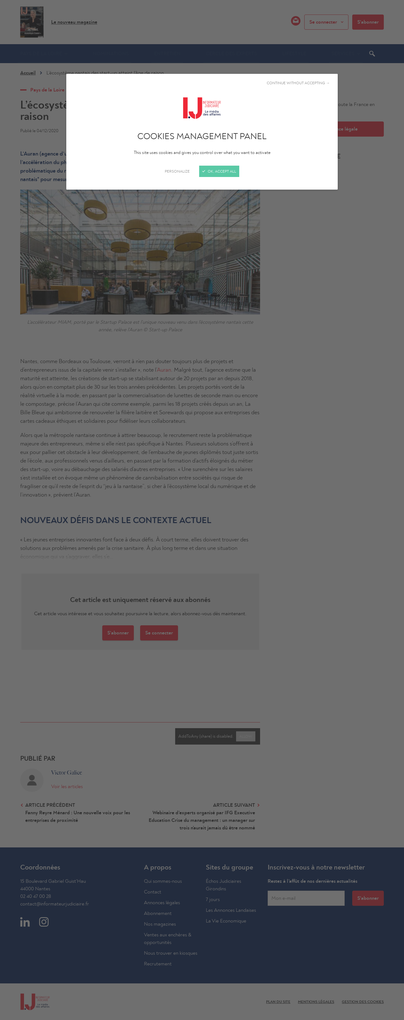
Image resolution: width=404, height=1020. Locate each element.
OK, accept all (219, 171)
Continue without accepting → (298, 83)
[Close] (202, 510)
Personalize (177, 171)
